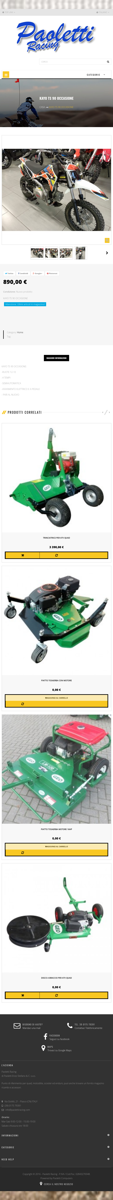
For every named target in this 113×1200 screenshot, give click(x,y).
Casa (42, 107)
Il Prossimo (107, 252)
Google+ (37, 273)
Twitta (9, 273)
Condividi (23, 273)
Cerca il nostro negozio (56, 1184)
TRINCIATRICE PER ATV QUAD (56, 537)
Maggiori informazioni (56, 358)
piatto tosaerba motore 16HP (56, 829)
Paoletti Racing (49, 1173)
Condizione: (9, 291)
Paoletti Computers (62, 1178)
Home (20, 332)
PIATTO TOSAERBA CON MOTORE (56, 680)
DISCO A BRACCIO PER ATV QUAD (56, 977)
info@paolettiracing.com (17, 1109)
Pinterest (52, 273)
